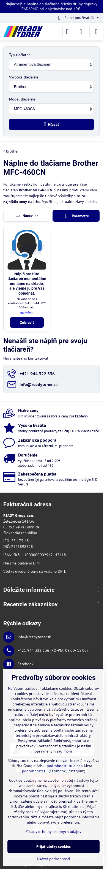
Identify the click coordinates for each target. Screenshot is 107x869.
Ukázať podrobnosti (53, 858)
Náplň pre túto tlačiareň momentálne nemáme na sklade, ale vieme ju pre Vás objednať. (26, 283)
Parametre (76, 216)
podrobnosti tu (59, 765)
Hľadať (51, 124)
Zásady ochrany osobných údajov (53, 831)
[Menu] (96, 31)
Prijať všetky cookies (53, 846)
